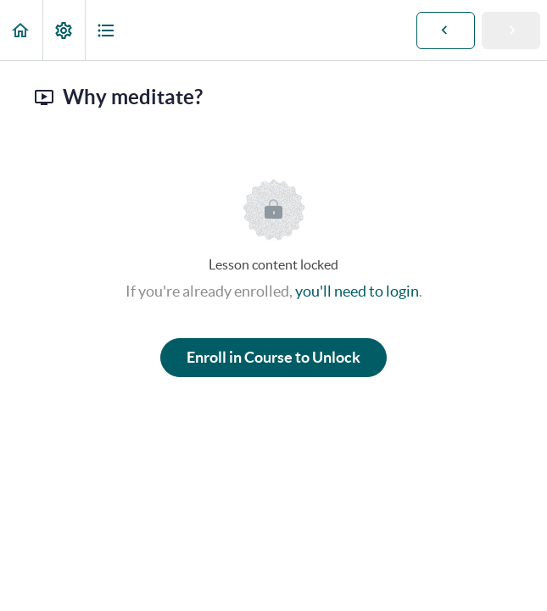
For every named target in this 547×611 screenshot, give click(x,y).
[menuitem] (63, 30)
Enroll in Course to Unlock (273, 357)
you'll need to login (357, 291)
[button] (21, 30)
